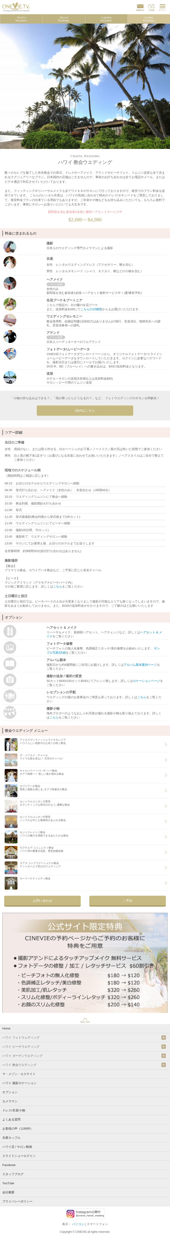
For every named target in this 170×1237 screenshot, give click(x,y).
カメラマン (9, 1101)
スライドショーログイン (19, 1156)
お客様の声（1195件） (17, 1128)
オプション (9, 1092)
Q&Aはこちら (85, 410)
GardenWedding (106, 19)
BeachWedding (64, 19)
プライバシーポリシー (17, 1201)
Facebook (9, 1165)
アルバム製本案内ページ (140, 664)
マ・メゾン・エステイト (19, 1074)
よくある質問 (11, 1119)
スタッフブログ (12, 1174)
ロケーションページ (146, 681)
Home (6, 1028)
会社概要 (8, 1192)
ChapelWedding (149, 19)
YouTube (8, 1183)
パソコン (78, 1224)
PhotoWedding (21, 19)
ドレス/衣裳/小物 (13, 1110)
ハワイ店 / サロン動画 (17, 1147)
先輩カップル (11, 1137)
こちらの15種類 (91, 309)
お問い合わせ (42, 900)
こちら (57, 586)
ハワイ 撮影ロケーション (19, 1083)
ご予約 (127, 900)
